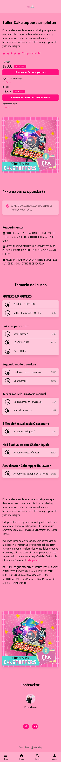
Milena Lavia (30, 707)
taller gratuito (33, 560)
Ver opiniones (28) (31, 53)
